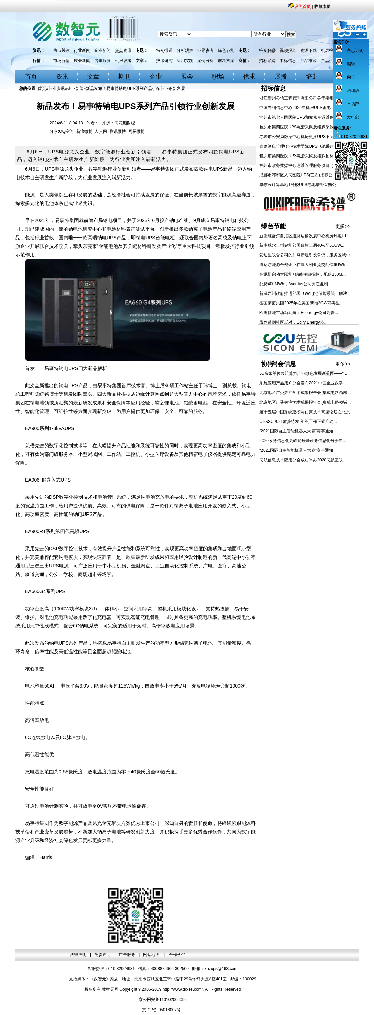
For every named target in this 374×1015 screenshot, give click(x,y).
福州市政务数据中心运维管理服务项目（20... (300, 165)
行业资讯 (56, 88)
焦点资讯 (123, 50)
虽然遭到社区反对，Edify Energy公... (293, 322)
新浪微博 (84, 131)
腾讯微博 (117, 131)
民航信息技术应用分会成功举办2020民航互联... (302, 460)
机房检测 (329, 50)
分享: (54, 131)
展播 (280, 76)
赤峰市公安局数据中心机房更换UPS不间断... (300, 136)
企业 (156, 76)
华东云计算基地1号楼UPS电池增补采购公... (299, 184)
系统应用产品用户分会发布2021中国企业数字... (302, 383)
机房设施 (123, 60)
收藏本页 (322, 6)
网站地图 (152, 954)
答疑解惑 (267, 50)
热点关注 (61, 50)
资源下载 (308, 50)
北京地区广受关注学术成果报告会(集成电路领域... (305, 392)
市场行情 (61, 60)
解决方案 (226, 60)
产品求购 (308, 60)
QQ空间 (66, 131)
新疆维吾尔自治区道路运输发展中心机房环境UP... (304, 235)
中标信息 (288, 60)
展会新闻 (82, 60)
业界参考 (205, 50)
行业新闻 (82, 50)
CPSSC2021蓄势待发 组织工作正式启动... (298, 421)
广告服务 (127, 954)
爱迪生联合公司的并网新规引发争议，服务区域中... (306, 255)
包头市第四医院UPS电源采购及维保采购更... (300, 127)
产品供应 (329, 60)
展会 (187, 76)
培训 (312, 76)
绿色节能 (226, 50)
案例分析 (205, 60)
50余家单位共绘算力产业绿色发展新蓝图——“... (303, 373)
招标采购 (267, 60)
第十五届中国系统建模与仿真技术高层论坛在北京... (306, 412)
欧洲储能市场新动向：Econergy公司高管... (298, 312)
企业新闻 (102, 50)
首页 (31, 76)
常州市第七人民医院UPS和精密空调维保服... (300, 117)
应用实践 (185, 60)
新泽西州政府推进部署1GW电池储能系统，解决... (304, 293)
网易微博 (136, 131)
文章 (93, 76)
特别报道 (164, 50)
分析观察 (185, 50)
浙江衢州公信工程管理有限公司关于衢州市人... (302, 98)
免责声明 (102, 954)
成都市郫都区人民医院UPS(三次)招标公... (297, 175)
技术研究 (164, 60)
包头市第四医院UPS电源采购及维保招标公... (300, 155)
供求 (249, 76)
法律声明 (78, 954)
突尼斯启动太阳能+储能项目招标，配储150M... (302, 274)
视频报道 (288, 50)
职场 (218, 76)
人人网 (101, 131)
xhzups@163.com (220, 968)
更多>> (342, 226)
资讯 (62, 76)
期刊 (124, 76)
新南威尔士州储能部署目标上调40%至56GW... (301, 245)
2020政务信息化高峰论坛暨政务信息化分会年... (302, 440)
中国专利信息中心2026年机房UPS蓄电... (296, 107)
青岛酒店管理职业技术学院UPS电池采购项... (300, 146)
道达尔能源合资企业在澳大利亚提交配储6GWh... (304, 264)
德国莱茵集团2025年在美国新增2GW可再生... (301, 303)
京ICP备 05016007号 (161, 1009)
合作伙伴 (177, 954)
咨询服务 (102, 60)
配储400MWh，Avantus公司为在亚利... (295, 283)
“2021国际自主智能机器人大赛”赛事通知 (296, 431)
